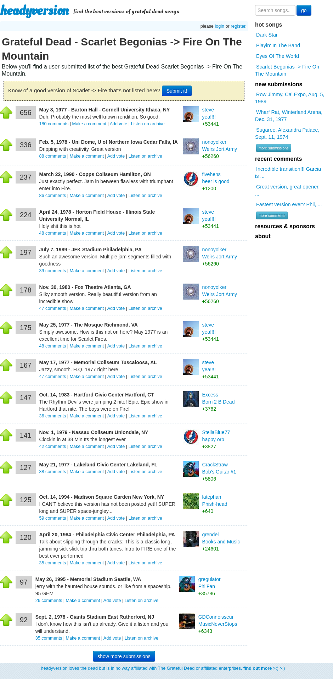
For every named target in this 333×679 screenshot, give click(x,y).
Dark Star (267, 35)
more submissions (274, 148)
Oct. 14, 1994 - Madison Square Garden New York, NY (101, 497)
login (219, 26)
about (263, 236)
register (238, 26)
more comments (272, 215)
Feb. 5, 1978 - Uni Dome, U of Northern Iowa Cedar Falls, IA (108, 142)
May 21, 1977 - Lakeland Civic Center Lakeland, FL (98, 464)
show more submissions (123, 656)
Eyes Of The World (277, 56)
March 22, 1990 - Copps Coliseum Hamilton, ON (95, 174)
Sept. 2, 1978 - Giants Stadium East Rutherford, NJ (94, 617)
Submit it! (176, 91)
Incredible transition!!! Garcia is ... (288, 172)
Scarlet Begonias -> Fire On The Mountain (287, 70)
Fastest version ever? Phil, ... (289, 204)
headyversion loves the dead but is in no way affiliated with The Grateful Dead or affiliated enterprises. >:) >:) (163, 668)
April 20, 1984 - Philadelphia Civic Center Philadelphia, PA (107, 534)
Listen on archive (148, 123)
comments (54, 123)
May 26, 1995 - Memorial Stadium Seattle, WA (88, 579)
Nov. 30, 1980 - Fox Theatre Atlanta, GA (85, 287)
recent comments (278, 159)
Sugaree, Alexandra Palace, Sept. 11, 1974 (287, 133)
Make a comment (89, 123)
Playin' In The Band (278, 45)
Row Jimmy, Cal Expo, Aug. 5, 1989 (289, 98)
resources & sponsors (285, 226)
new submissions (278, 84)
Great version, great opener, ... (287, 190)
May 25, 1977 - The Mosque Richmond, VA (88, 325)
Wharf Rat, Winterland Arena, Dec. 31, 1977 (288, 115)
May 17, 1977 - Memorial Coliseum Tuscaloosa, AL (98, 362)
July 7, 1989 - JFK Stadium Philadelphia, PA (90, 249)
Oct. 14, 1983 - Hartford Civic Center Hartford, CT (96, 395)
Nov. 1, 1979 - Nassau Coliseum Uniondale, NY (93, 432)
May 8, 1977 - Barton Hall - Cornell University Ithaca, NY (104, 110)
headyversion (34, 10)
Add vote (119, 123)
